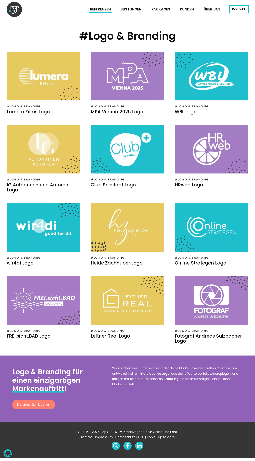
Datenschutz (125, 439)
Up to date (166, 439)
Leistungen (131, 10)
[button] (7, 453)
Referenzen (101, 10)
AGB (141, 439)
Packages (161, 10)
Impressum (104, 439)
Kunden (188, 10)
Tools (151, 439)
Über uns (212, 10)
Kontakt (86, 439)
